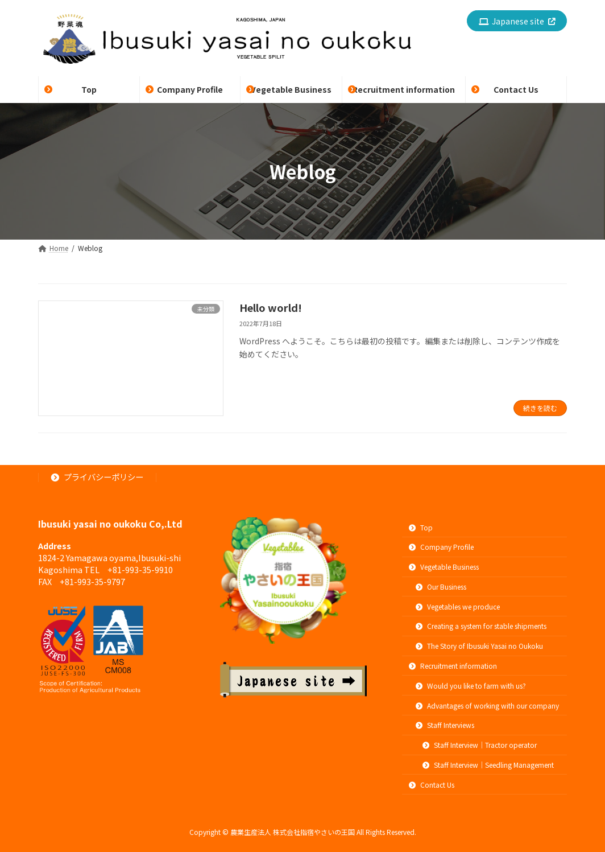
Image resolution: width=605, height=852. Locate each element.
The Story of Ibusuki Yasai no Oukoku (479, 646)
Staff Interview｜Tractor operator (479, 745)
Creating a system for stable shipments (481, 626)
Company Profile (441, 546)
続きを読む (540, 408)
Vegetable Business (444, 566)
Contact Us (431, 784)
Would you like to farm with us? (471, 685)
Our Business (441, 586)
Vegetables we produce (458, 606)
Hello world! (270, 307)
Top (421, 527)
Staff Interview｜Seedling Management (488, 764)
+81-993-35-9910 (140, 569)
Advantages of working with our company (487, 705)
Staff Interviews (445, 725)
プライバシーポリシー (97, 477)
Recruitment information (453, 665)
